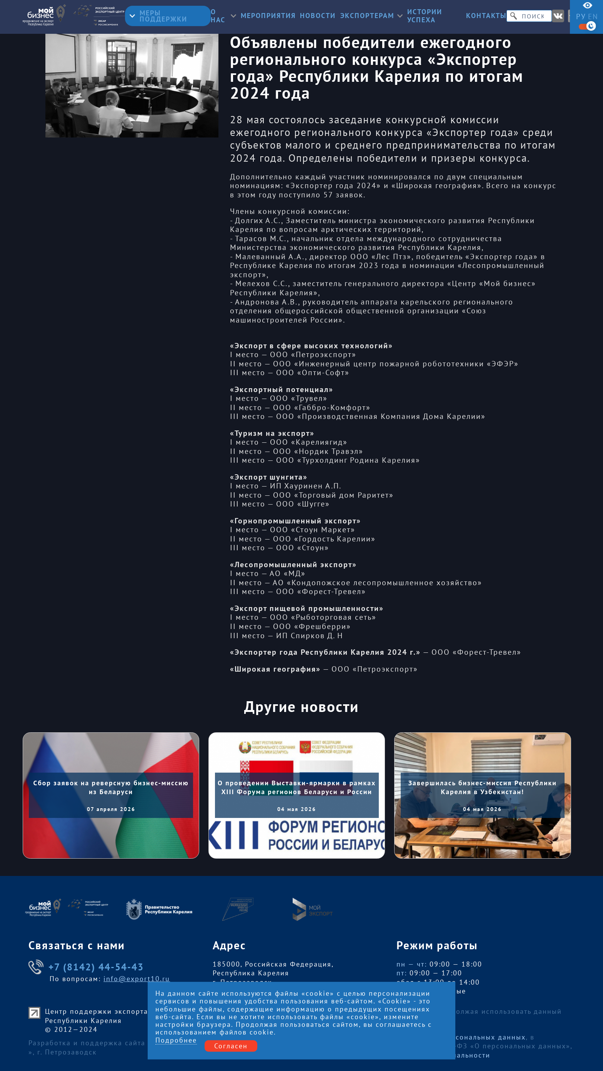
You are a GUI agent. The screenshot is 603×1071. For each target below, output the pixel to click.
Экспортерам (371, 16)
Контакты (486, 16)
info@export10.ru (136, 978)
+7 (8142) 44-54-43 (86, 967)
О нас (223, 16)
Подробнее (176, 1040)
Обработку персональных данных (463, 1037)
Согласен (231, 1045)
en (593, 16)
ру (581, 16)
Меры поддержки (158, 15)
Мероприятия (268, 16)
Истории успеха (424, 16)
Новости (318, 16)
